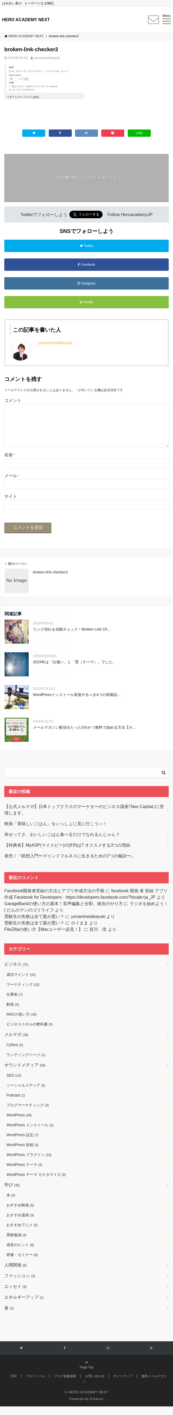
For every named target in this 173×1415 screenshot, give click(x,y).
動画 (12, 1013)
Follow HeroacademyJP (130, 214)
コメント (12, 400)
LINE (139, 133)
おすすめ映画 (20, 1214)
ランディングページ (25, 1063)
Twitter (86, 246)
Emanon (97, 1407)
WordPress (19, 1123)
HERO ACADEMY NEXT (26, 20)
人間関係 (15, 1273)
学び (12, 1193)
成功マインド (21, 983)
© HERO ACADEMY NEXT (86, 1401)
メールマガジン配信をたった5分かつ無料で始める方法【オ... (84, 736)
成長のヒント (20, 1253)
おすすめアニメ (22, 1233)
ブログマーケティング (27, 1114)
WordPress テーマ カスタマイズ (36, 1183)
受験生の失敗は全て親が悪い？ (34, 925)
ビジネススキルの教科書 (29, 1033)
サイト (10, 505)
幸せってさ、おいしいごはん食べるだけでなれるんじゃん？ (62, 843)
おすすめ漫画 (20, 1223)
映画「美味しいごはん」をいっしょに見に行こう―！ (55, 832)
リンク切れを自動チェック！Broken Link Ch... (71, 638)
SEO (13, 1084)
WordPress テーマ (24, 1173)
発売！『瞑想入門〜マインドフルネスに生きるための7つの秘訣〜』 (69, 864)
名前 (9, 463)
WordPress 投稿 (22, 1153)
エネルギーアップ (24, 1305)
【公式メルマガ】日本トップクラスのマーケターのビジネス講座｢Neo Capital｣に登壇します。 (84, 818)
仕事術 (14, 1003)
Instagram (86, 283)
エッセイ (15, 1295)
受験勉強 (16, 1243)
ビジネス (16, 973)
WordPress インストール (29, 1133)
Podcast (15, 1104)
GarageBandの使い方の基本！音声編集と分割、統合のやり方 (63, 912)
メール (12, 484)
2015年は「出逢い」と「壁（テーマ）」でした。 (74, 670)
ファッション (19, 1284)
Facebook (86, 264)
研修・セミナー (22, 1263)
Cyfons (14, 1053)
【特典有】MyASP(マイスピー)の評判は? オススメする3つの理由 (67, 853)
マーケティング (22, 993)
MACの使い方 (21, 1023)
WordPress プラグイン (28, 1163)
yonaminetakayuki (47, 58)
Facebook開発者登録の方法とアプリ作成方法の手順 (54, 899)
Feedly (86, 302)
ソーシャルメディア (25, 1094)
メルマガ (16, 1043)
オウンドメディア (25, 1073)
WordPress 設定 (22, 1143)
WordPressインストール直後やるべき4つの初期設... (76, 703)
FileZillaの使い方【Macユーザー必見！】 (43, 938)
